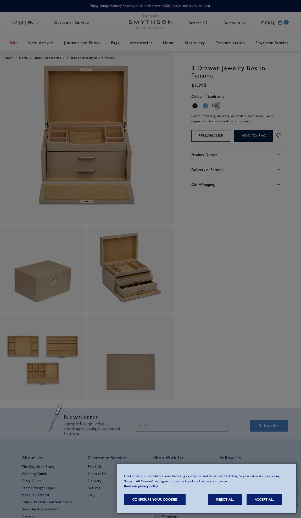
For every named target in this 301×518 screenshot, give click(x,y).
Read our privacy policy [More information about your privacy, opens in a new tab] (141, 486)
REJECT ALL (225, 500)
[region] (206, 488)
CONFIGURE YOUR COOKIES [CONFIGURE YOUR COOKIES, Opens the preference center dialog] (154, 500)
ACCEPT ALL (264, 500)
